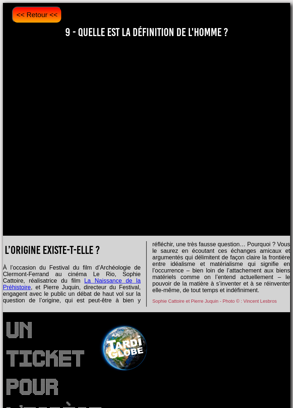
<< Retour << (37, 15)
